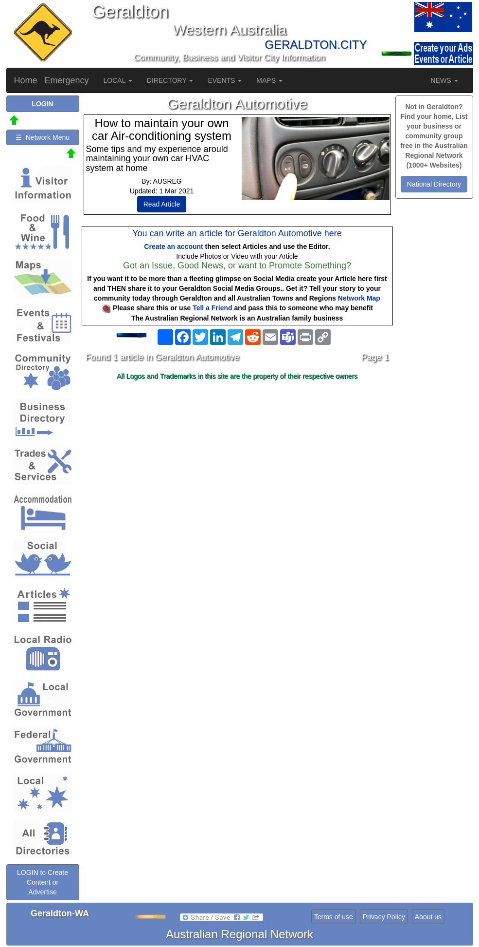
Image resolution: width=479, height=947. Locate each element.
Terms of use (333, 917)
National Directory (434, 184)
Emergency (67, 80)
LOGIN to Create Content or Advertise (42, 882)
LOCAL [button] (118, 80)
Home (25, 80)
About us (428, 917)
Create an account (173, 246)
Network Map (359, 298)
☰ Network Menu (43, 137)
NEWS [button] (444, 80)
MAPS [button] (269, 80)
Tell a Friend (212, 308)
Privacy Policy (384, 917)
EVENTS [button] (225, 80)
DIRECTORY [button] (170, 80)
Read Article (161, 204)
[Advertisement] (237, 461)
